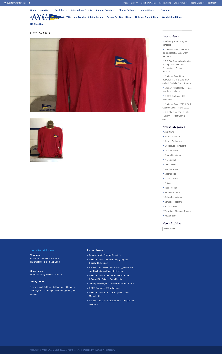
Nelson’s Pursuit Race (146, 17)
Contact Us (212, 3)
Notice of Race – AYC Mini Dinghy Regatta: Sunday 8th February (175, 53)
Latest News (179, 3)
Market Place (147, 10)
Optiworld (168, 183)
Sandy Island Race (172, 17)
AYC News (169, 132)
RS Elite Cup (37, 24)
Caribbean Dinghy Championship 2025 (50, 17)
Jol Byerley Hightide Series (88, 17)
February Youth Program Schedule (105, 255)
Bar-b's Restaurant (173, 136)
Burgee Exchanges (173, 141)
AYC (35, 33)
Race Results (170, 188)
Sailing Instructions (173, 197)
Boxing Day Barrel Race (119, 17)
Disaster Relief (171, 150)
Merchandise (170, 174)
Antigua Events (104, 10)
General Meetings (172, 155)
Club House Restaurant (175, 146)
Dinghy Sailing (126, 10)
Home (33, 10)
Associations (165, 3)
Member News (171, 169)
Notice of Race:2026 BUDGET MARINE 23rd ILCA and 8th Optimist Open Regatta (176, 79)
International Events (81, 10)
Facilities (59, 10)
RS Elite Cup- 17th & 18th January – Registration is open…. (175, 115)
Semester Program (173, 202)
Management (129, 3)
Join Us (44, 10)
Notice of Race (171, 178)
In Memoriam (170, 160)
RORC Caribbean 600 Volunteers (104, 288)
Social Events (170, 206)
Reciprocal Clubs (172, 192)
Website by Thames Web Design (98, 350)
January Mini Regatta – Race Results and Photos (111, 283)
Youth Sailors (170, 216)
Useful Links (196, 3)
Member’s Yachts (148, 3)
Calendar (165, 10)
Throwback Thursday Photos (177, 211)
